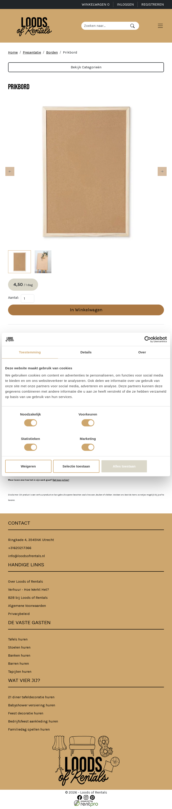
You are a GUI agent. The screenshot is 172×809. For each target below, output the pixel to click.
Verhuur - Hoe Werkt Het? (28, 592)
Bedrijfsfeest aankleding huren (33, 724)
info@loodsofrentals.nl (26, 558)
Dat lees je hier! (61, 482)
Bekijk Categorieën (86, 69)
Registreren (152, 4)
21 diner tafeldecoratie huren (31, 700)
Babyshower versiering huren (31, 708)
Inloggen (125, 4)
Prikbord (70, 54)
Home (13, 54)
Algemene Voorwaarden (27, 608)
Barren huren (18, 666)
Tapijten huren (19, 674)
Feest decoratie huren (25, 716)
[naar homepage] (36, 27)
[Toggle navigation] (160, 26)
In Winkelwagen (86, 312)
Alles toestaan (140, 454)
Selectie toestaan (86, 454)
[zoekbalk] (105, 27)
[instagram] (86, 800)
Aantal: (13, 300)
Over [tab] (142, 364)
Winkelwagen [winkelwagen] (96, 4)
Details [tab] (86, 364)
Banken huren (19, 658)
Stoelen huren (19, 650)
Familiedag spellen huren (29, 732)
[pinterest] (92, 800)
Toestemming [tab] (30, 364)
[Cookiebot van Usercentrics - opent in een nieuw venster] (147, 351)
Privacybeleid (19, 616)
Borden (52, 54)
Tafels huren (18, 642)
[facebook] (80, 800)
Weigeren (31, 454)
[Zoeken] (134, 27)
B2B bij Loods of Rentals (28, 600)
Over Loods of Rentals (25, 584)
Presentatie (32, 54)
